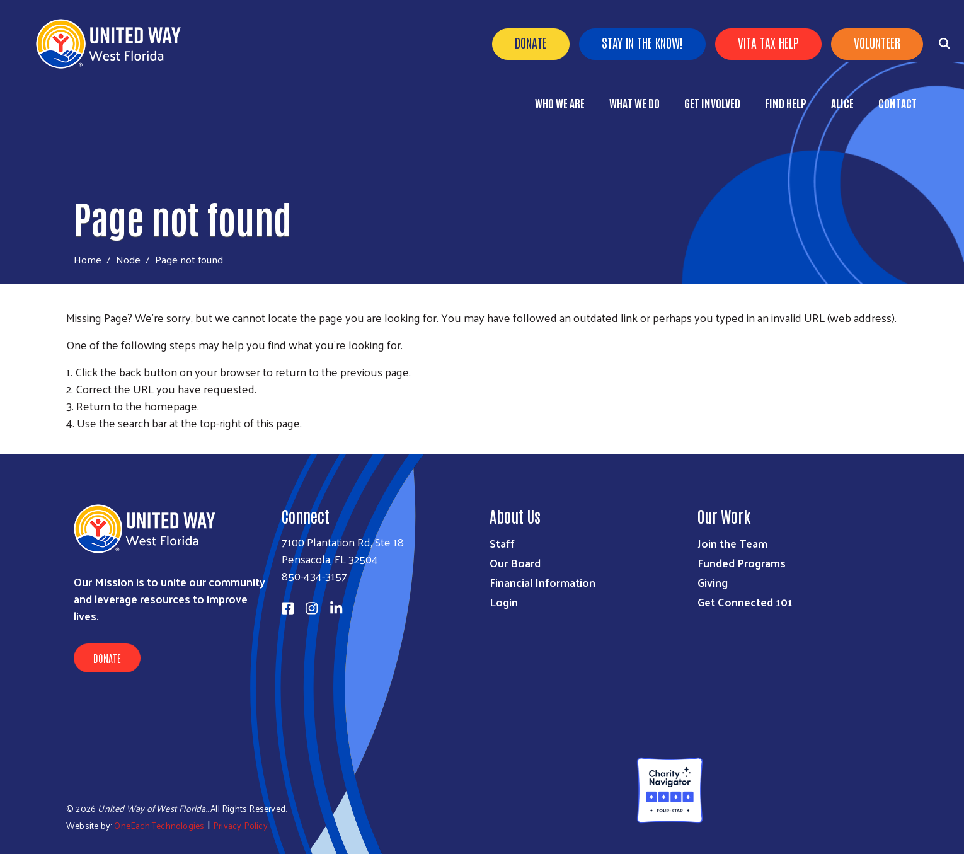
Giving (712, 582)
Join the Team (732, 543)
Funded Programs (741, 562)
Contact (897, 102)
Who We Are (560, 102)
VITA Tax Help (768, 42)
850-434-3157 (314, 575)
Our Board (515, 562)
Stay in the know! (642, 42)
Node (128, 259)
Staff (502, 543)
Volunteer (877, 42)
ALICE (842, 102)
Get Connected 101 (745, 601)
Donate (531, 42)
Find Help (785, 102)
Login (504, 601)
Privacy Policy (240, 825)
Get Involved (712, 102)
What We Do (634, 102)
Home (87, 259)
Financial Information (542, 582)
